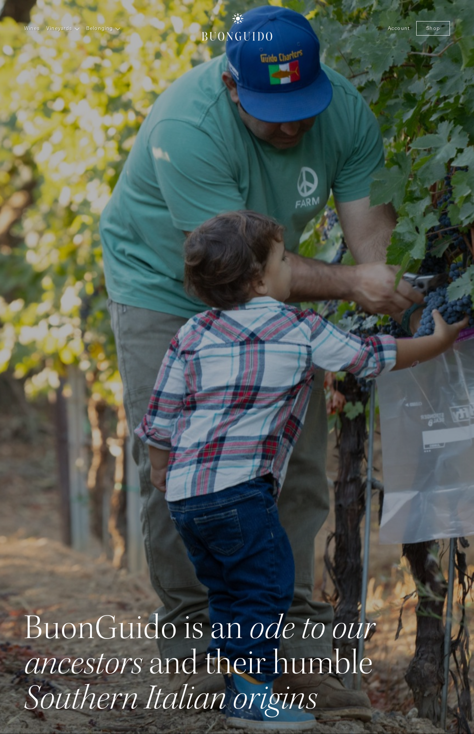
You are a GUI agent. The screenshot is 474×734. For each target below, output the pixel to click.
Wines (32, 28)
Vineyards (63, 28)
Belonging (103, 28)
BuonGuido (237, 26)
